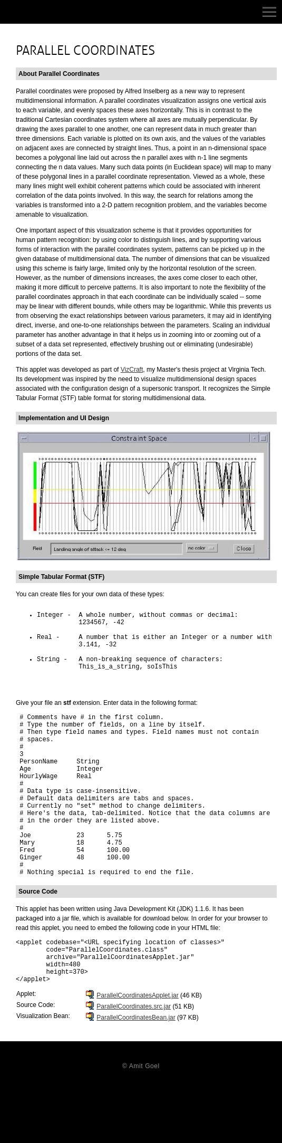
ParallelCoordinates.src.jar (133, 1066)
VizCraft (132, 369)
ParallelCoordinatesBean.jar (135, 1077)
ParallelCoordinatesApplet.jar (137, 1055)
